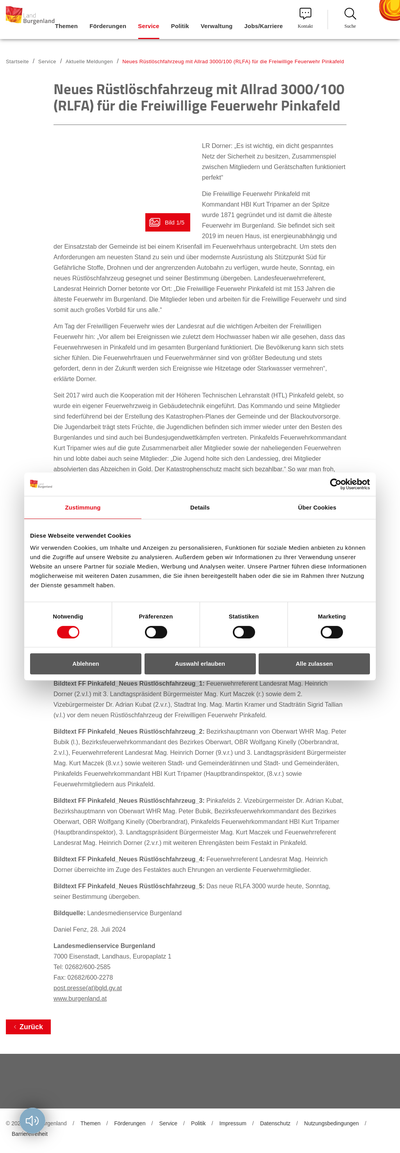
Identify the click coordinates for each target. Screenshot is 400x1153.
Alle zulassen (314, 663)
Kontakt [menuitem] (305, 18)
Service (47, 61)
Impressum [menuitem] (232, 1123)
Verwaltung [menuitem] (217, 26)
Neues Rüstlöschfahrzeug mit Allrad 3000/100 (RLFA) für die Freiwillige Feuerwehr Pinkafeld (233, 61)
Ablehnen (85, 663)
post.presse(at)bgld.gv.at (88, 988)
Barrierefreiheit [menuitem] (30, 1134)
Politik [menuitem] (180, 26)
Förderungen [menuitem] (107, 26)
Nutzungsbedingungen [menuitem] (331, 1123)
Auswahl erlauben (200, 663)
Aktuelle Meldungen (89, 61)
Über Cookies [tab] (317, 507)
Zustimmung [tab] (83, 507)
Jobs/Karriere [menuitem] (263, 26)
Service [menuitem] (148, 26)
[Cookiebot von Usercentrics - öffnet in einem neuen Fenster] (336, 484)
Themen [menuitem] (66, 26)
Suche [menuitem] (350, 18)
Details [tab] (200, 507)
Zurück (31, 1027)
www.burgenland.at (80, 998)
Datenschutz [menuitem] (275, 1123)
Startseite (17, 61)
